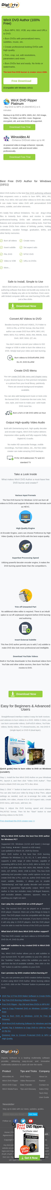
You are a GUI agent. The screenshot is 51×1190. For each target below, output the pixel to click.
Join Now (33, 1114)
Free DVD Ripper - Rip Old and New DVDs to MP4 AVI (25, 1004)
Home (7, 1132)
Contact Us (44, 1085)
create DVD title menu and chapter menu (29, 376)
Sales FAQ (44, 1089)
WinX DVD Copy (9, 1085)
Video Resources (27, 1081)
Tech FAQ (43, 1093)
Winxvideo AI (20, 137)
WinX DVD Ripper (10, 1081)
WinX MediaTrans (10, 1089)
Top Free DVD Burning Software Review (19, 1000)
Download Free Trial (19, 127)
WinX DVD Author (16, 20)
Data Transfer (26, 1085)
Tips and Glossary (28, 1089)
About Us (43, 1076)
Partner (42, 1081)
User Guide (44, 1097)
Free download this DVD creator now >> (17, 821)
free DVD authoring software (38, 193)
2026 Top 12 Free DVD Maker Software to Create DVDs (26, 996)
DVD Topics (25, 1076)
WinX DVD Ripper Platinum (24, 101)
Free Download (21, 80)
